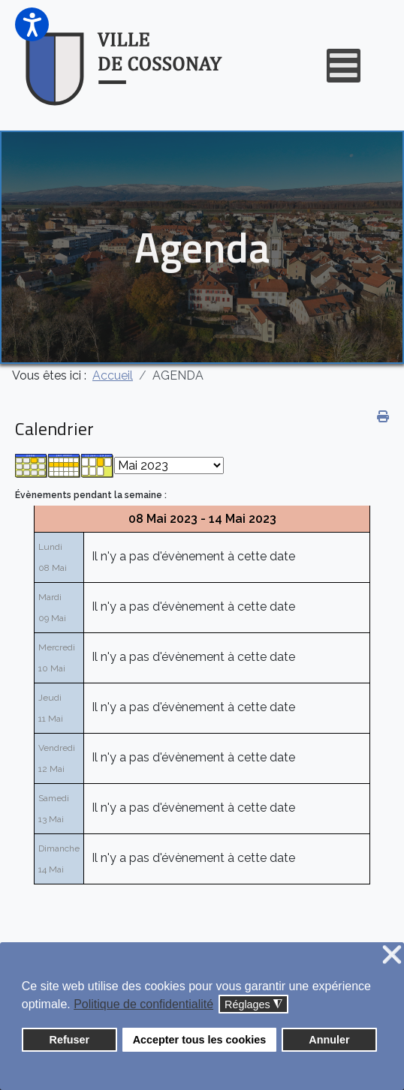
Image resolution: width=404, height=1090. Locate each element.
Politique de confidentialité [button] (143, 1004)
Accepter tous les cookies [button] (200, 1040)
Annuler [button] (329, 1040)
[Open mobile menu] (343, 66)
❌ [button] (391, 955)
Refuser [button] (70, 1040)
